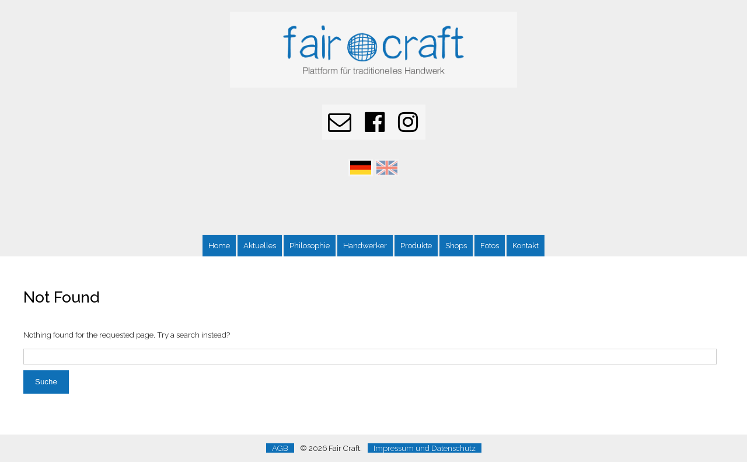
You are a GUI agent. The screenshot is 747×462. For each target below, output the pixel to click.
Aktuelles (259, 245)
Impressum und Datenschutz (425, 448)
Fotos (489, 245)
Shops (456, 245)
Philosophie (309, 245)
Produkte (416, 245)
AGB (280, 448)
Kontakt (525, 245)
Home (219, 245)
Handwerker (365, 245)
